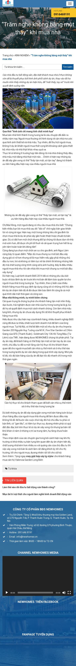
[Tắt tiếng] (64, 592)
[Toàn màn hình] (69, 592)
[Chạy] (6, 592)
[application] (38, 576)
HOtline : (65, 13)
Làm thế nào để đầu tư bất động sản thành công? (28, 487)
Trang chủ (7, 55)
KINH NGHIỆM (22, 55)
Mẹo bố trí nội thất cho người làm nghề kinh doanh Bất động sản (36, 494)
